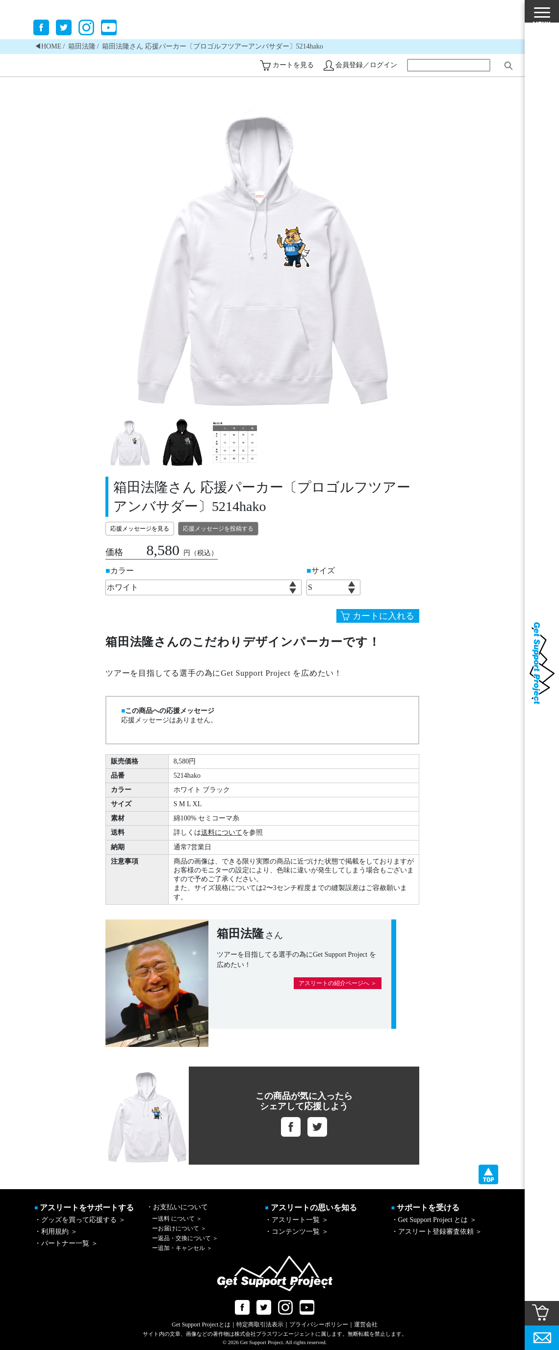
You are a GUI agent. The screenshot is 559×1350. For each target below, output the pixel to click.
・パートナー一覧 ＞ (66, 1243)
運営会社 (366, 1324)
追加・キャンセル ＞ (182, 1248)
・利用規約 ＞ (55, 1231)
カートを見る (293, 65)
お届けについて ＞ (179, 1228)
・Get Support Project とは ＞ (434, 1219)
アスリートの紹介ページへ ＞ (338, 983)
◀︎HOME (47, 46)
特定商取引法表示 (259, 1324)
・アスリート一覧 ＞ (297, 1219)
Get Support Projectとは (201, 1324)
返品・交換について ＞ (185, 1238)
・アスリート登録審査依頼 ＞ (437, 1231)
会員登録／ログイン (366, 65)
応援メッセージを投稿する (218, 528)
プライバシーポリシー (318, 1324)
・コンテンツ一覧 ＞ (297, 1231)
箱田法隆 (82, 46)
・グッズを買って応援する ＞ (80, 1219)
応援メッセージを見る (139, 528)
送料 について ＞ (177, 1218)
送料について (221, 832)
